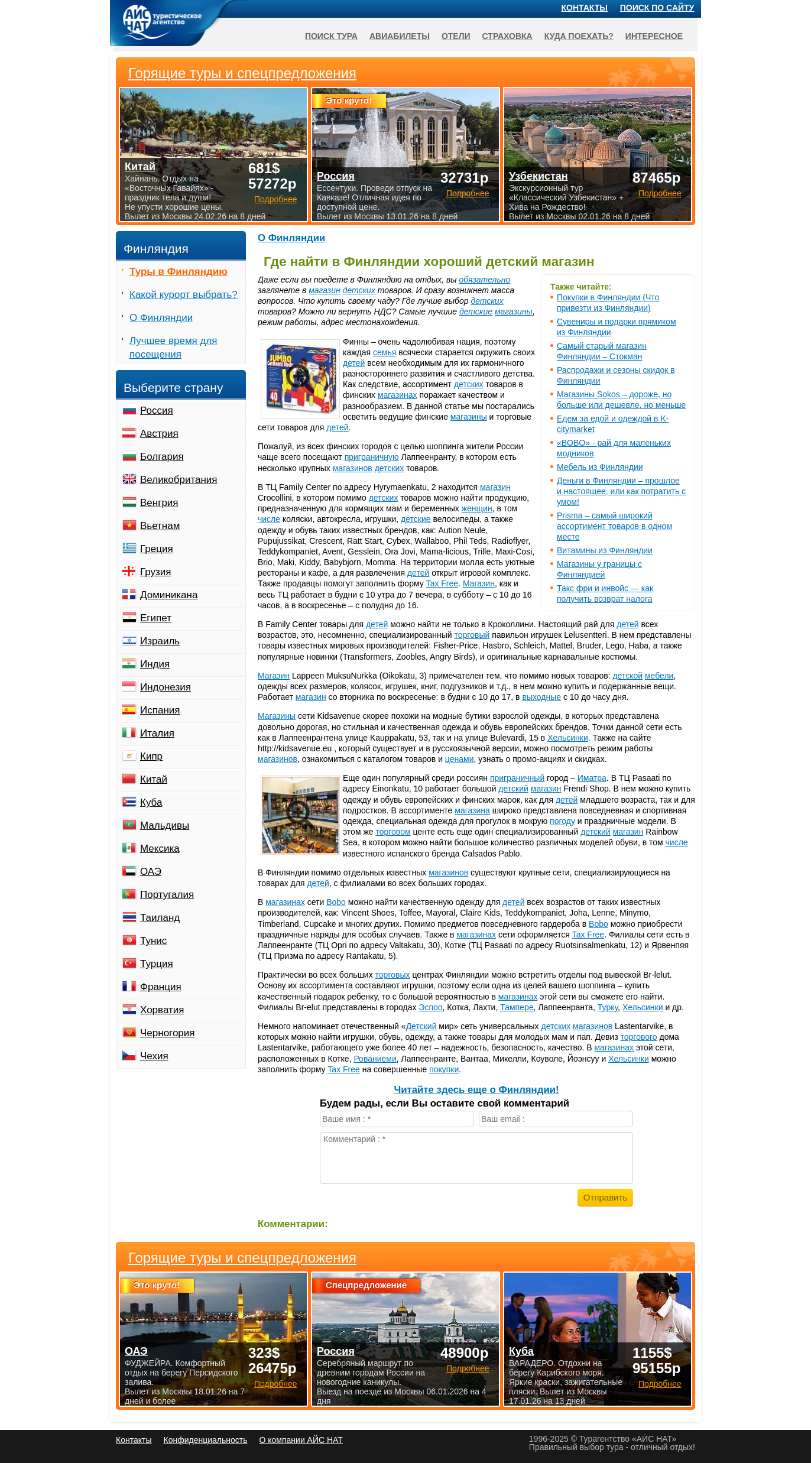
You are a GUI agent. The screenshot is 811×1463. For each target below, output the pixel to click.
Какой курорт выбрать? (183, 294)
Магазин (479, 583)
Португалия (167, 894)
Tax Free (442, 583)
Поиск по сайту (657, 7)
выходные (541, 697)
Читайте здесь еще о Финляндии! (476, 1089)
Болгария (162, 456)
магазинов (352, 468)
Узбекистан (538, 176)
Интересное (654, 36)
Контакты (585, 7)
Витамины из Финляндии (605, 550)
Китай (153, 779)
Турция (156, 963)
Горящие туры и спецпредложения (242, 1258)
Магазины (277, 716)
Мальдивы (164, 825)
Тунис (153, 940)
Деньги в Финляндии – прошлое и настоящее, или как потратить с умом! (621, 491)
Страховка (507, 36)
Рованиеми (374, 1058)
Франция (160, 986)
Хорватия (162, 1010)
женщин (477, 508)
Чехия (154, 1056)
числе (269, 519)
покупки (444, 1069)
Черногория (167, 1033)
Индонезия (165, 687)
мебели (659, 675)
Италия (157, 733)
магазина (472, 810)
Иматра (592, 778)
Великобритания (179, 479)
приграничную (372, 457)
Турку (608, 1007)
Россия (156, 410)
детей (354, 363)
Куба (151, 802)
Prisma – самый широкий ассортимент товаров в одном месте (614, 526)
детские (475, 311)
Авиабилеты (399, 36)
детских (359, 290)
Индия (155, 664)
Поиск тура (331, 36)
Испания (160, 710)
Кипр (151, 756)
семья (384, 352)
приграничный (517, 778)
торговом (392, 831)
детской (627, 675)
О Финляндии (291, 238)
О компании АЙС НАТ (301, 1440)
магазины (514, 311)
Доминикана (168, 595)
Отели (456, 36)
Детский (421, 1026)
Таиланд (160, 917)
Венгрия (159, 502)
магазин (324, 290)
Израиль (160, 641)
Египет (155, 618)
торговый (472, 635)
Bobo (336, 902)
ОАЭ (150, 871)
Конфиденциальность (205, 1440)
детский (513, 788)
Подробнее (275, 1384)
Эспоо (430, 1007)
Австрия (159, 433)
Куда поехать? (579, 36)
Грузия (155, 572)
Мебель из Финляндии (600, 467)
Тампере (516, 1007)
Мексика (160, 848)
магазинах (397, 395)
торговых (392, 974)
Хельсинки (567, 737)
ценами (459, 759)
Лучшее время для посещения (173, 347)
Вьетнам (160, 525)
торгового (639, 1037)
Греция (156, 548)
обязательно (484, 279)
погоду (562, 821)
